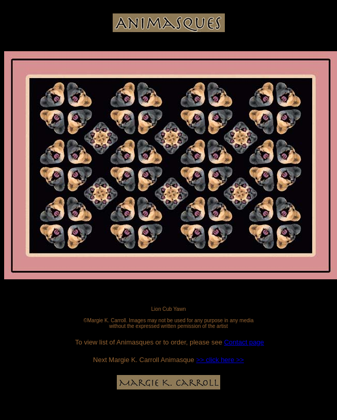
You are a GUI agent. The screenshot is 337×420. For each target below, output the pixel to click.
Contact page (244, 342)
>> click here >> (220, 360)
